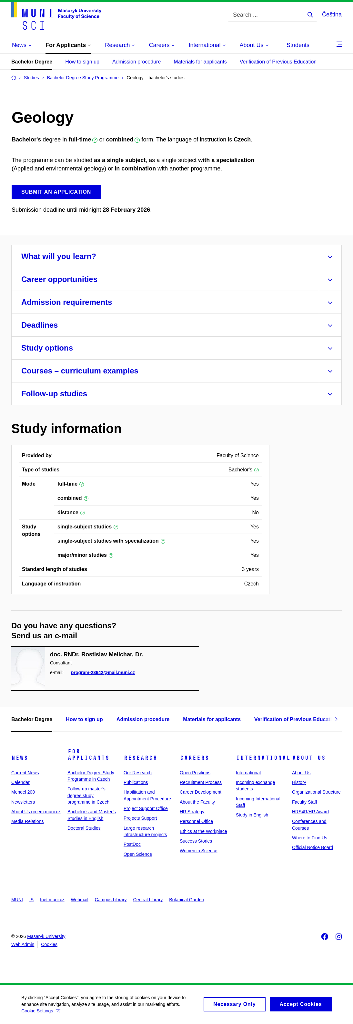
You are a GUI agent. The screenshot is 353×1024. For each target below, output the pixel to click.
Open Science (138, 854)
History (299, 782)
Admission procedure (136, 61)
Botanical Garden (186, 899)
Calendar (20, 782)
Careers (194, 757)
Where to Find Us (309, 837)
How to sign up (82, 61)
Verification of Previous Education (278, 61)
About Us (309, 757)
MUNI (17, 899)
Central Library (148, 899)
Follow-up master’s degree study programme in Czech (88, 795)
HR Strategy (192, 811)
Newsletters (23, 802)
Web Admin (22, 944)
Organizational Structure (316, 792)
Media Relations (27, 821)
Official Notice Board (312, 847)
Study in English (252, 814)
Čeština (332, 14)
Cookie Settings (42, 1014)
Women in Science (198, 850)
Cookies (49, 944)
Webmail (79, 899)
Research (140, 757)
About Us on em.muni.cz (36, 811)
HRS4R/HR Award (310, 811)
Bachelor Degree (31, 61)
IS (31, 899)
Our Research (138, 772)
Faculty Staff (304, 802)
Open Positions (195, 772)
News (19, 757)
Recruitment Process (201, 782)
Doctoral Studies (84, 828)
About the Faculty (197, 802)
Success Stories (196, 841)
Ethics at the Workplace (203, 831)
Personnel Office (196, 821)
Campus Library (111, 899)
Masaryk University (46, 936)
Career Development (200, 792)
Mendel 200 (23, 792)
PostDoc (132, 844)
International (263, 757)
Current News (25, 772)
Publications (136, 782)
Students (298, 45)
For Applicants (88, 754)
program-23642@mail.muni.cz (103, 672)
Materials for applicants (200, 61)
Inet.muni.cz (52, 899)
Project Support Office (146, 808)
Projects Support (140, 818)
